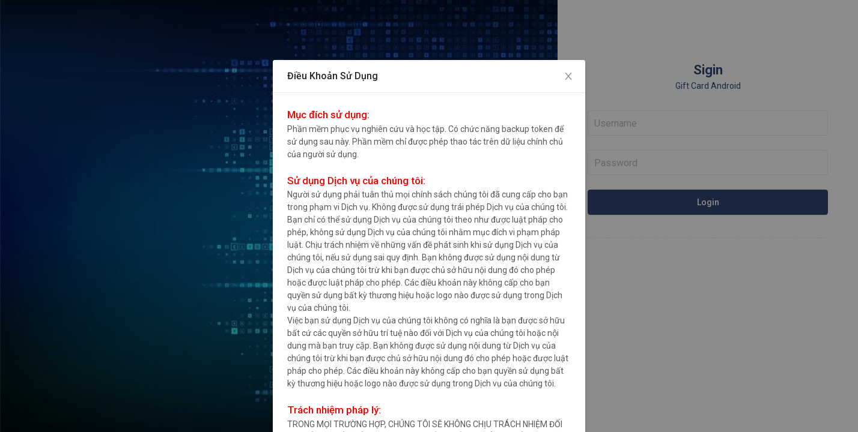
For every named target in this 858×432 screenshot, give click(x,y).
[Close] (568, 77)
